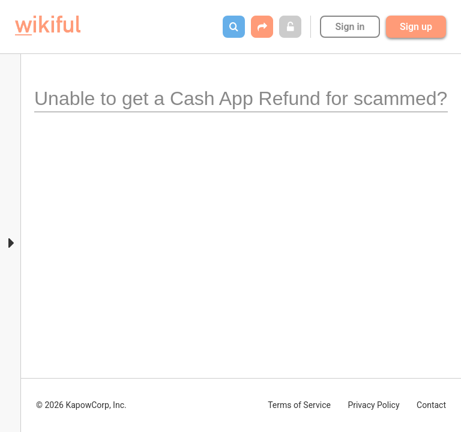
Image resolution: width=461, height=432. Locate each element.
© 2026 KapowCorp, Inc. (81, 405)
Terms (299, 405)
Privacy (373, 405)
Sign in (349, 26)
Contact (431, 405)
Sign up (416, 26)
